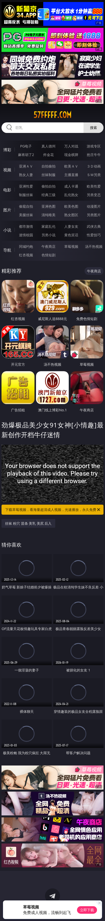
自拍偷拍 (49, 166)
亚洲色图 (49, 206)
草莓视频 (71, 246)
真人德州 (49, 146)
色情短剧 (49, 255)
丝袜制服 (49, 174)
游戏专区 (94, 146)
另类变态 (94, 194)
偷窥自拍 (26, 206)
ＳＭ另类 (94, 174)
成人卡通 (71, 186)
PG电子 (26, 146)
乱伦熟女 (71, 194)
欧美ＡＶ (71, 166)
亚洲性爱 (26, 186)
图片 (7, 210)
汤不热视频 (93, 246)
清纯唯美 (49, 214)
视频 (7, 170)
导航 (7, 250)
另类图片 (94, 214)
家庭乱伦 (49, 226)
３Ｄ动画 (94, 166)
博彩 (7, 149)
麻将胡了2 (26, 154)
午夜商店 (49, 246)
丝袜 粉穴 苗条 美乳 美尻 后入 (28, 523)
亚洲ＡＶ (26, 166)
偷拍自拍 (49, 186)
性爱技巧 (94, 235)
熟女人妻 (26, 174)
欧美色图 (71, 206)
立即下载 (87, 909)
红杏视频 (26, 255)
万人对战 (71, 146)
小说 (7, 230)
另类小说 (49, 235)
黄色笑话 (71, 235)
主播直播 (71, 174)
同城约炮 (26, 246)
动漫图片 (94, 206)
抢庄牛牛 (94, 154)
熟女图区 (71, 214)
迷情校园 (26, 235)
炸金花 (48, 154)
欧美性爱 (94, 186)
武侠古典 (94, 226)
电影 (7, 190)
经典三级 (49, 194)
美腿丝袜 (26, 214)
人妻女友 (71, 226)
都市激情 (26, 226)
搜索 (93, 127)
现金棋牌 (71, 154)
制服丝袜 (26, 194)
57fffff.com (53, 115)
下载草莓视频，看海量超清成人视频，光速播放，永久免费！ (53, 510)
